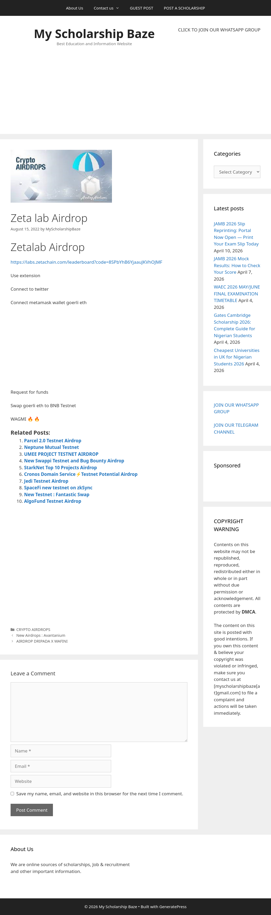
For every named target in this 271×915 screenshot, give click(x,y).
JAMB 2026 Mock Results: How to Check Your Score (237, 265)
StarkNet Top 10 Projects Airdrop (60, 468)
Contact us (109, 8)
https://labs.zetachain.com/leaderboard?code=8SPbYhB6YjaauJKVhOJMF (86, 262)
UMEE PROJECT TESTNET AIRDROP (61, 454)
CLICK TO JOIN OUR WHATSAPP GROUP (219, 30)
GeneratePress (173, 906)
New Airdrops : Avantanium (40, 635)
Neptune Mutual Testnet (51, 447)
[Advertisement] (219, 83)
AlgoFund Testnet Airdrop (52, 501)
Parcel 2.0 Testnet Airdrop (52, 441)
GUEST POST (141, 8)
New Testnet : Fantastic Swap (56, 494)
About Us (74, 8)
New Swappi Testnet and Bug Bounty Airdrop (74, 461)
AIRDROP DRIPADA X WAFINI (42, 641)
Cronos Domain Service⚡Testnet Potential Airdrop (81, 474)
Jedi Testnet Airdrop (46, 481)
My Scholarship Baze (94, 33)
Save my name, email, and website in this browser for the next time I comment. (99, 794)
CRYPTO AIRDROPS (33, 629)
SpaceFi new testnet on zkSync (58, 488)
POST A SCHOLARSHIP (184, 8)
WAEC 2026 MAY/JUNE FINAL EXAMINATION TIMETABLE (237, 293)
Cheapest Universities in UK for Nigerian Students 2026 (236, 357)
